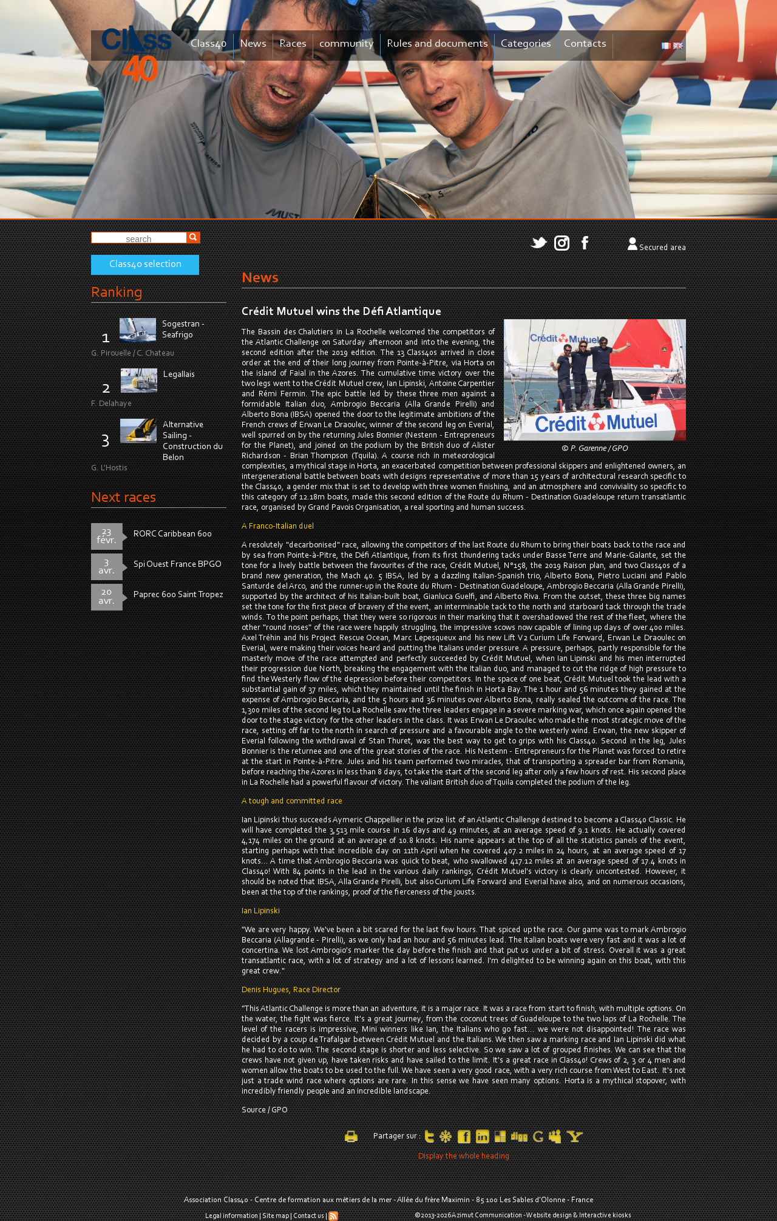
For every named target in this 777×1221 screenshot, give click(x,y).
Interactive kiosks (605, 1215)
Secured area (662, 248)
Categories (526, 44)
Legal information (231, 1216)
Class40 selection (145, 264)
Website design (549, 1215)
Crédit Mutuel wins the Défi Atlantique (341, 312)
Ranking (116, 292)
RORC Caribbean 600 (173, 534)
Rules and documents (437, 44)
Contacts (585, 44)
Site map (275, 1216)
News (253, 44)
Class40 (209, 44)
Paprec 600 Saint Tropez (178, 595)
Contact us (308, 1216)
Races (293, 44)
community (346, 44)
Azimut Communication (487, 1215)
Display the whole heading (463, 1156)
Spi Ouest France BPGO (178, 564)
